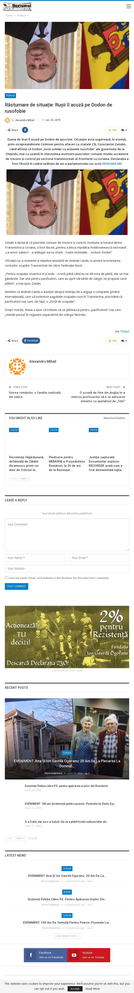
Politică (10, 95)
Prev (14, 478)
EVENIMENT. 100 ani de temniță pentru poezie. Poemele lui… (67, 922)
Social (67, 891)
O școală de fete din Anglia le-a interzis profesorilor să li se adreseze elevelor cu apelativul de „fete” (98, 397)
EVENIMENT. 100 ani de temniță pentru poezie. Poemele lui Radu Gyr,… (71, 803)
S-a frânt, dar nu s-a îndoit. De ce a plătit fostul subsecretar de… (66, 821)
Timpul (124, 331)
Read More (92, 988)
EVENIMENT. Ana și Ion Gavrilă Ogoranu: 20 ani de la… (67, 875)
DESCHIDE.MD (112, 164)
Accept (75, 989)
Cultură (13, 430)
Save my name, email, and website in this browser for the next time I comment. (58, 577)
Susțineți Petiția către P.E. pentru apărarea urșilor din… (67, 899)
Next (24, 478)
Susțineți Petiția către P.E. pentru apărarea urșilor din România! (66, 785)
